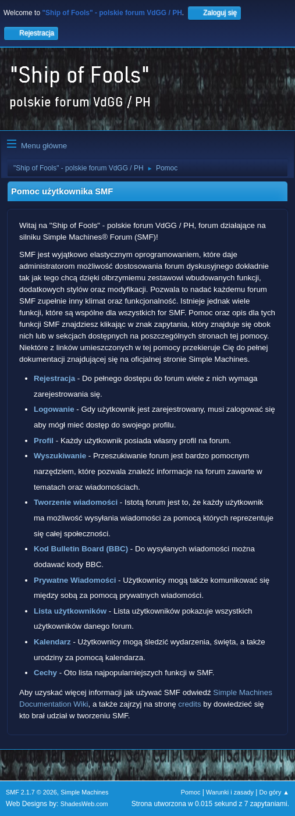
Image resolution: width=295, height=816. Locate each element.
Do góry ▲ (274, 792)
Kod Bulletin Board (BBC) (81, 548)
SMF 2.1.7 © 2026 (31, 792)
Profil (44, 440)
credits (189, 704)
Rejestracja (54, 378)
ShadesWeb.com (84, 803)
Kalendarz (52, 641)
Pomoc (191, 792)
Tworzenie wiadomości (76, 502)
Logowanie (54, 409)
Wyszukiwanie (60, 455)
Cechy (45, 672)
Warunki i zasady (230, 792)
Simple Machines (84, 792)
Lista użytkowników (70, 611)
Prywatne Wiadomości (75, 580)
